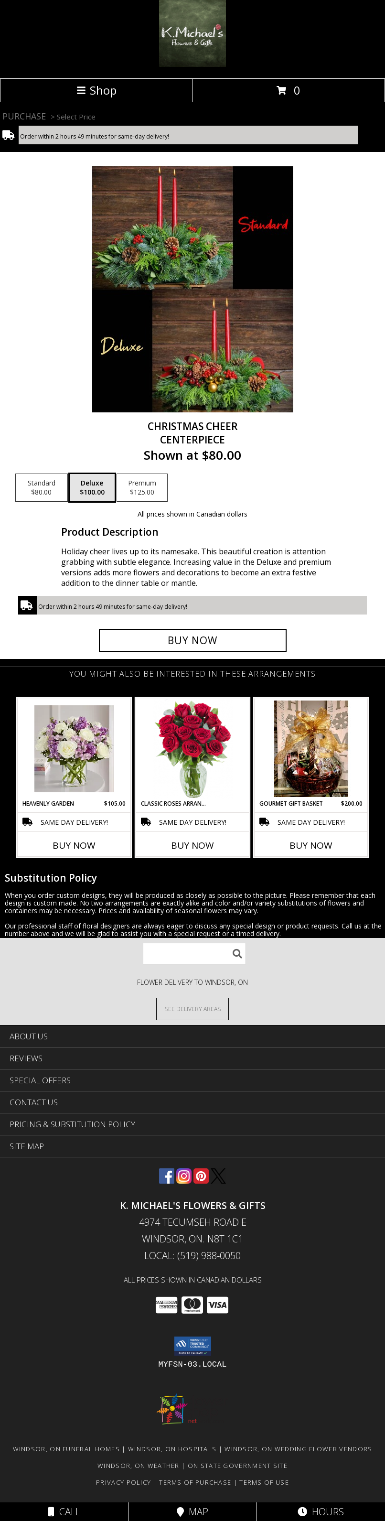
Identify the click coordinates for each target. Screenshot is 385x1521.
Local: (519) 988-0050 (192, 1255)
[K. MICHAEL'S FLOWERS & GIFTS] (192, 64)
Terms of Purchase (195, 1482)
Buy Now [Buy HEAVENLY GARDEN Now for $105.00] (74, 845)
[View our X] (218, 1180)
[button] (192, 1346)
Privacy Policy (123, 1482)
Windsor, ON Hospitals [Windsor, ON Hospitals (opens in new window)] (172, 1449)
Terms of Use (264, 1482)
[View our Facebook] (166, 1180)
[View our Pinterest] (201, 1180)
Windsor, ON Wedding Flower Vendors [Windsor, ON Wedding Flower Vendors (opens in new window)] (298, 1449)
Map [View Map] (192, 1511)
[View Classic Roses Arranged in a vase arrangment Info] (193, 749)
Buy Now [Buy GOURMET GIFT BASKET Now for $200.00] (310, 845)
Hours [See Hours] (321, 1511)
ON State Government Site (238, 1465)
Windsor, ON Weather (138, 1465)
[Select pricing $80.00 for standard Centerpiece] (41, 488)
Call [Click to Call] (64, 1511)
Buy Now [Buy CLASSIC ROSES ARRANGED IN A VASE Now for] (192, 845)
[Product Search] (194, 953)
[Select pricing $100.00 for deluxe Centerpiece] (92, 488)
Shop (96, 90)
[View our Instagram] (184, 1180)
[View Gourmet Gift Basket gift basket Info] (311, 749)
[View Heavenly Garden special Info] (74, 748)
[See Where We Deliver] (192, 1008)
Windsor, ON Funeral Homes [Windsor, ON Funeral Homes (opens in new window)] (66, 1449)
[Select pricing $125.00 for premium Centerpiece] (142, 488)
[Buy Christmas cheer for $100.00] (193, 640)
